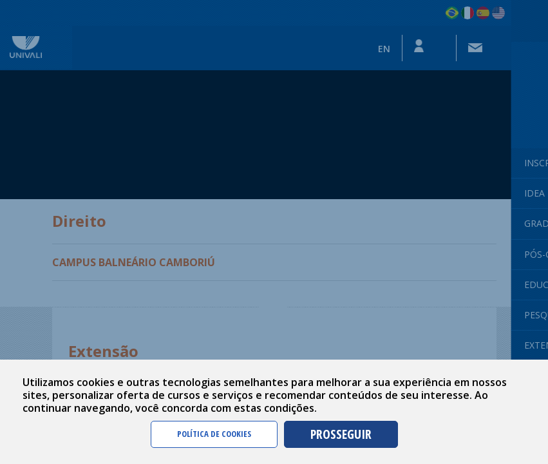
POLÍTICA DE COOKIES (214, 434)
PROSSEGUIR (341, 434)
